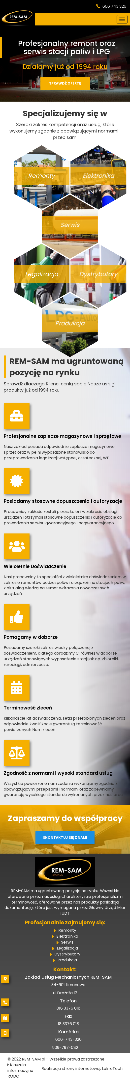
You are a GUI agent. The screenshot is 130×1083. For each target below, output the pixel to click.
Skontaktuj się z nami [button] (65, 837)
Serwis (67, 942)
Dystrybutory (67, 954)
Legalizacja (67, 948)
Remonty (67, 930)
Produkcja (67, 960)
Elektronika (67, 936)
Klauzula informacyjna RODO (20, 1070)
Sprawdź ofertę (65, 83)
